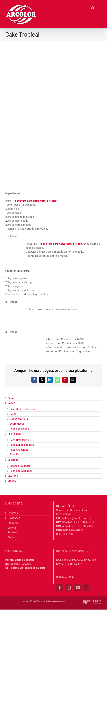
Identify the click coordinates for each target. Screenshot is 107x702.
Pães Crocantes (19, 449)
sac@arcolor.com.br (79, 518)
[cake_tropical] (53, 93)
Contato (12, 537)
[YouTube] (77, 587)
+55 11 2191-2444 (82, 526)
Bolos (13, 414)
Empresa (12, 513)
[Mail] (86, 587)
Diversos (12, 476)
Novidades (13, 518)
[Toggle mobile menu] (100, 8)
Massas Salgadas (20, 465)
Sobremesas (17, 423)
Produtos (12, 522)
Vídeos (11, 481)
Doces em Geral (19, 419)
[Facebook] (59, 587)
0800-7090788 (64, 534)
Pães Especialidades (22, 444)
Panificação (14, 433)
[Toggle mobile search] (92, 8)
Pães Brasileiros (19, 440)
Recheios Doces (19, 428)
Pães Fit (14, 454)
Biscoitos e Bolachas (22, 409)
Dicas (10, 398)
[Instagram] (68, 587)
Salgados (12, 459)
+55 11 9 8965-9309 (83, 522)
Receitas (12, 532)
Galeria (11, 527)
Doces (11, 403)
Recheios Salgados (21, 470)
